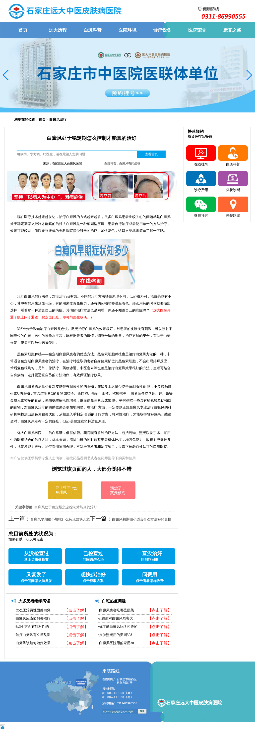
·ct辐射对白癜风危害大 (115, 618)
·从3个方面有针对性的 (32, 626)
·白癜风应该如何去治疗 (33, 618)
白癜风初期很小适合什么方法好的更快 (141, 519)
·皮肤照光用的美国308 (115, 635)
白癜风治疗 (58, 119)
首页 (42, 119)
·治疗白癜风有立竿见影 (33, 635)
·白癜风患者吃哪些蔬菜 (116, 610)
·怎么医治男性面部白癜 (33, 610)
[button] (5, 75)
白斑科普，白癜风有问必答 (122, 163)
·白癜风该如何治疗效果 (33, 643)
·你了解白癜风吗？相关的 (117, 626)
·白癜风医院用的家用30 (116, 643)
